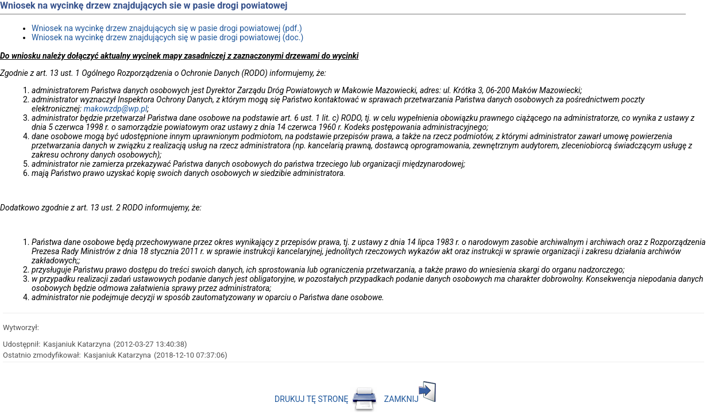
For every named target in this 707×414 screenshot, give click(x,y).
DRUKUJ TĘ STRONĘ (326, 399)
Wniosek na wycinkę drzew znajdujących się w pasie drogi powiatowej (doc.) (167, 37)
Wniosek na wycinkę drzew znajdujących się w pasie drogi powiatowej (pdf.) (167, 28)
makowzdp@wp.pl (116, 108)
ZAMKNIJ (410, 399)
